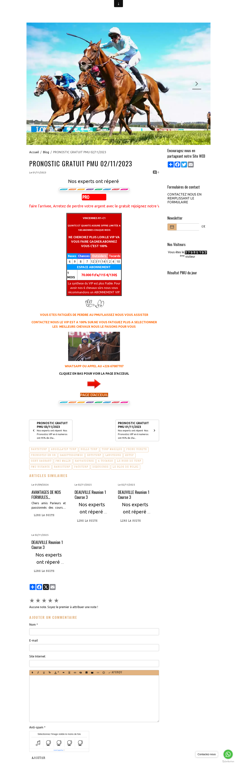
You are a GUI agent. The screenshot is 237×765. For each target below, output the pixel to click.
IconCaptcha (58, 751)
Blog (46, 152)
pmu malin (63, 461)
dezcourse (100, 467)
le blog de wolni (125, 467)
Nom (32, 624)
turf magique (112, 450)
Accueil (34, 152)
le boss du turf (129, 461)
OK (203, 226)
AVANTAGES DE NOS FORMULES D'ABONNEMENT (46, 495)
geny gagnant (41, 461)
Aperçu (115, 673)
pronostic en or (43, 455)
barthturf (39, 450)
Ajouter (38, 758)
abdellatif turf (63, 450)
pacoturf (81, 467)
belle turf (89, 450)
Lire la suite (44, 516)
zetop (129, 455)
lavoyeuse (113, 455)
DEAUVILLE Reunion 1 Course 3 (90, 495)
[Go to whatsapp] (228, 754)
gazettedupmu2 (71, 455)
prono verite (136, 450)
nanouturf (62, 467)
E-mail (33, 640)
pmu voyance (40, 467)
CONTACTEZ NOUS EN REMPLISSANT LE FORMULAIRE (184, 198)
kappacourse (84, 461)
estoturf (94, 455)
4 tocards (105, 461)
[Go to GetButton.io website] (228, 761)
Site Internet (37, 656)
